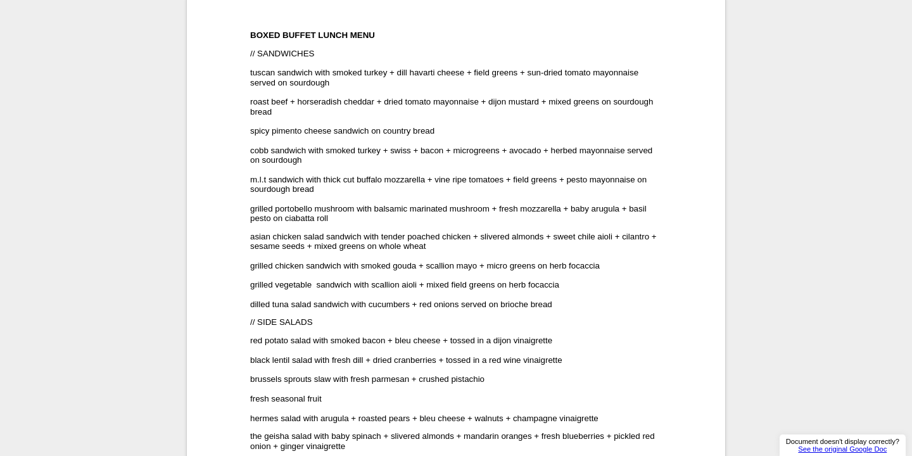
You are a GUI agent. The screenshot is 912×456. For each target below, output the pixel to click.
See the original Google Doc (842, 449)
